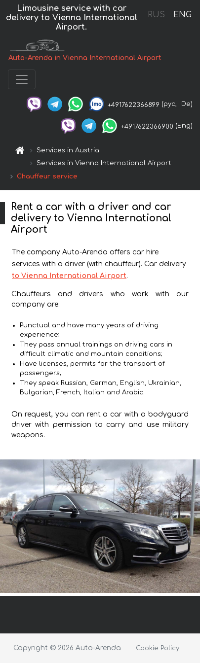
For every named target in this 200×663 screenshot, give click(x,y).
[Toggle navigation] (22, 79)
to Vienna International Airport (69, 275)
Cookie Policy (157, 648)
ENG (182, 14)
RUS (156, 14)
